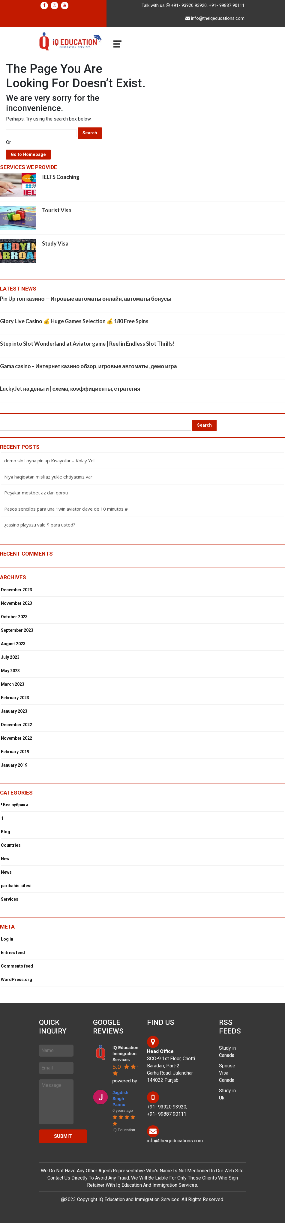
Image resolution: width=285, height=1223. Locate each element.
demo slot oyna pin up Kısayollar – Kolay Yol (49, 461)
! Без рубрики (14, 804)
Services (9, 899)
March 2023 (12, 684)
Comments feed (17, 966)
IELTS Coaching (61, 177)
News (6, 872)
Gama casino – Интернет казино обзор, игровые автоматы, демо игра (88, 366)
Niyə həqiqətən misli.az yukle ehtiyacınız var (48, 477)
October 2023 (14, 616)
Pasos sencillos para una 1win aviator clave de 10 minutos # (66, 509)
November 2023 (16, 603)
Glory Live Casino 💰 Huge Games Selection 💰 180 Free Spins (74, 321)
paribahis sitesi (16, 885)
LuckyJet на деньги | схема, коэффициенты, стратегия (70, 388)
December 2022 (16, 724)
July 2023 (10, 657)
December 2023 (16, 589)
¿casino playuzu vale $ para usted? (39, 525)
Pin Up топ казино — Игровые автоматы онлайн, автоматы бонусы (86, 298)
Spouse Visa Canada (227, 1073)
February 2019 (15, 751)
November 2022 (16, 738)
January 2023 (14, 711)
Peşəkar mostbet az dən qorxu (36, 493)
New (5, 858)
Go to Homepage (28, 154)
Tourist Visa (56, 210)
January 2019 (14, 765)
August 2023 (13, 643)
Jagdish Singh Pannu (120, 1098)
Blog (5, 831)
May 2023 (10, 670)
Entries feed (13, 952)
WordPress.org (16, 979)
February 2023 (15, 697)
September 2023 (17, 630)
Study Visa (55, 243)
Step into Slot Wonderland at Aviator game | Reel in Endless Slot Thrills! (87, 343)
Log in (7, 939)
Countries (11, 845)
